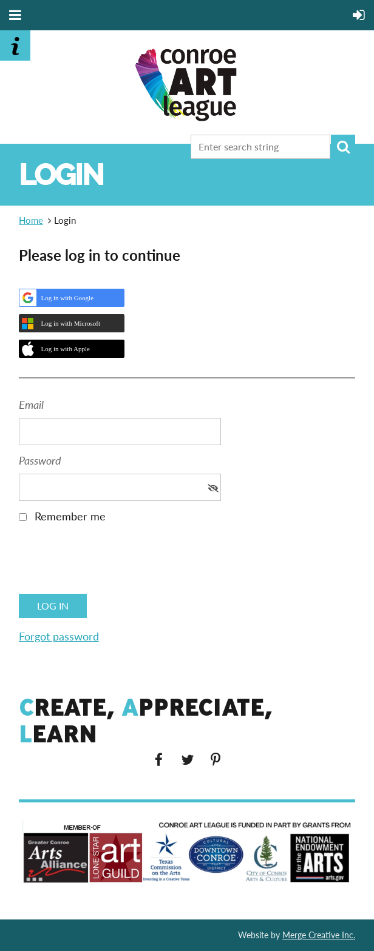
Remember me (70, 516)
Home (31, 220)
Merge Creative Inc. (318, 935)
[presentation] (111, 562)
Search (343, 147)
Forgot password (59, 636)
